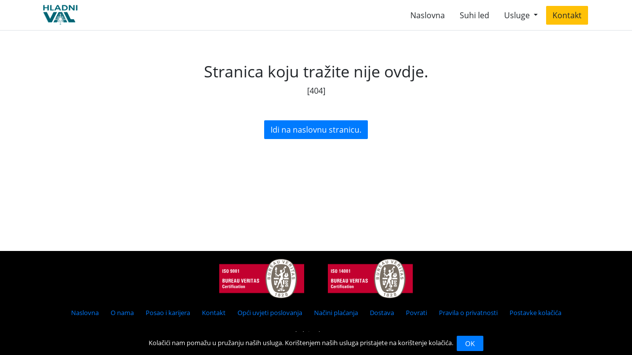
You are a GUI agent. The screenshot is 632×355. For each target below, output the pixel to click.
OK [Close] (470, 343)
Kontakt (567, 15)
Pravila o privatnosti (468, 312)
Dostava (382, 312)
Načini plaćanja (336, 312)
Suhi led (474, 15)
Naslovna (427, 15)
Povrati (416, 312)
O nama (122, 312)
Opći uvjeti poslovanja (269, 312)
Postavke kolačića (535, 312)
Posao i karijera (168, 312)
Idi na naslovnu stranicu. (316, 129)
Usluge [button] (518, 15)
